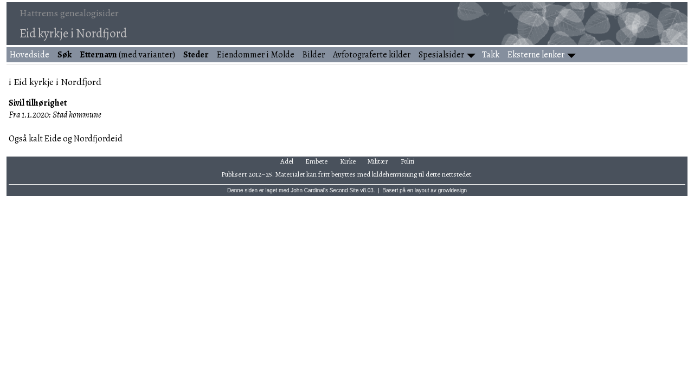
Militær (378, 161)
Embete (316, 161)
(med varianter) (127, 55)
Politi (407, 161)
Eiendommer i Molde (255, 55)
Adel (286, 161)
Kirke (348, 161)
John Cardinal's (309, 190)
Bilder (314, 55)
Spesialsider (441, 55)
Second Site (344, 190)
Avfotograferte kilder (371, 55)
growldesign (452, 190)
